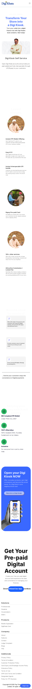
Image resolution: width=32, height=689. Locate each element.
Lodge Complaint (6, 643)
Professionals (5, 606)
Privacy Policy (5, 657)
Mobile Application (7, 623)
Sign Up (25, 685)
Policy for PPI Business (8, 679)
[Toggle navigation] (29, 3)
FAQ (2, 648)
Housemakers (5, 612)
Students (4, 609)
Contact (3, 640)
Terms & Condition (7, 660)
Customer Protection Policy (10, 663)
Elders (3, 614)
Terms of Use (5, 671)
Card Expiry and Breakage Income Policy (14, 665)
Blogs (3, 646)
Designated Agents (7, 676)
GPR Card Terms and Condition (11, 673)
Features (4, 638)
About (3, 635)
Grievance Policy (6, 668)
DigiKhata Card (6, 626)
